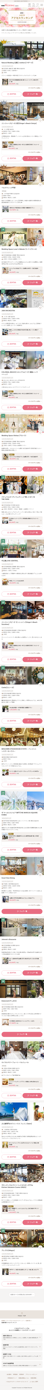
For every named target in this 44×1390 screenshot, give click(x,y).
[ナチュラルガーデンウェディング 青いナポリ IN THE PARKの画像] (22, 485)
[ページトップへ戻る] (22, 1314)
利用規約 (15, 1374)
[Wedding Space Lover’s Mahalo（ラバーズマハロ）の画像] (22, 237)
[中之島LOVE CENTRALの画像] (22, 549)
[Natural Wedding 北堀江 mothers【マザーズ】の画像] (22, 51)
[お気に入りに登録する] (40, 60)
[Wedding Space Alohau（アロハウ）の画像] (22, 423)
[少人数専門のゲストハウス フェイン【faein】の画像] (22, 1111)
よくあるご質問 (34, 1381)
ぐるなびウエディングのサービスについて (17, 1381)
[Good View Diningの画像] (22, 866)
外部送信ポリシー (12, 1378)
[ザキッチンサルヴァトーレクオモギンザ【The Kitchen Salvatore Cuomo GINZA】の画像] (22, 1173)
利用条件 (21, 1374)
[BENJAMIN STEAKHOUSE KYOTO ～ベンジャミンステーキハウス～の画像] (22, 737)
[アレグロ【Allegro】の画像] (22, 1238)
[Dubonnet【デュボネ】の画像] (22, 989)
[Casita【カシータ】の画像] (22, 675)
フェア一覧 (32, 94)
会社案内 (9, 1374)
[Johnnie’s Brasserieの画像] (22, 927)
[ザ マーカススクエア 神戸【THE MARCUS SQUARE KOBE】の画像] (22, 801)
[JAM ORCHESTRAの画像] (22, 299)
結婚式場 (28, 1320)
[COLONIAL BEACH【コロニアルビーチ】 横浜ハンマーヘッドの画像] (22, 360)
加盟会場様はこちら (24, 1378)
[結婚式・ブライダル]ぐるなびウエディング (13, 1320)
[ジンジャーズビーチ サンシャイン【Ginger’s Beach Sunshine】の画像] (22, 610)
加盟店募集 (33, 1378)
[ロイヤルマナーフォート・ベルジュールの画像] (22, 1050)
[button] (22, 1337)
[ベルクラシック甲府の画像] (22, 176)
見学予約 (11, 94)
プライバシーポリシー (31, 1374)
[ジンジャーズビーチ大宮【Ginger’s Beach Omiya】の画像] (22, 111)
